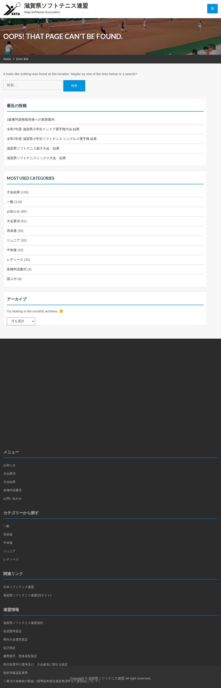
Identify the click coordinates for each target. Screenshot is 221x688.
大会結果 (13, 192)
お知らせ (13, 211)
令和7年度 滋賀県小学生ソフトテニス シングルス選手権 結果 (52, 139)
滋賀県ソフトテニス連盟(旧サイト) (27, 657)
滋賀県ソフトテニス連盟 (56, 5)
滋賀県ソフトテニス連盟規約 (23, 685)
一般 (10, 202)
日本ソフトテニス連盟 (18, 649)
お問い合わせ (12, 560)
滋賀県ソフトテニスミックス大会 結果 (36, 158)
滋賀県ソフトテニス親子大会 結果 (33, 148)
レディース (15, 259)
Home (7, 59)
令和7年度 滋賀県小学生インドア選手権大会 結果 (43, 129)
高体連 (12, 230)
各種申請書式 (17, 269)
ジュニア (13, 240)
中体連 (12, 250)
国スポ (12, 279)
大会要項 (13, 221)
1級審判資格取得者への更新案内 (31, 119)
